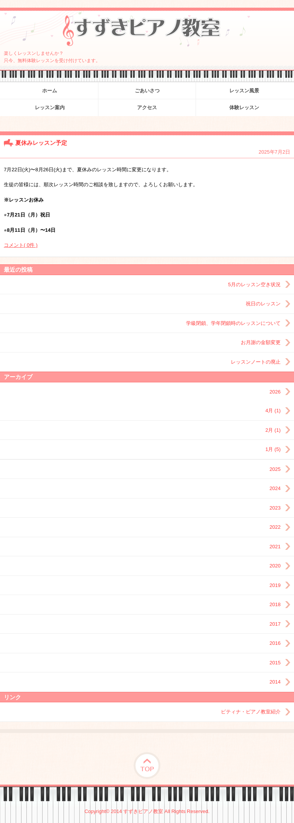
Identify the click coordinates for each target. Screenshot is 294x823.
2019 (275, 585)
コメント (21, 245)
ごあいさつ (147, 90)
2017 (275, 624)
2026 (275, 392)
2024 (275, 488)
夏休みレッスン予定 (41, 142)
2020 (275, 566)
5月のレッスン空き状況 (254, 284)
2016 (275, 643)
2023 (275, 508)
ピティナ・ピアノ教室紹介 (251, 712)
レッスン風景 (244, 90)
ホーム (49, 90)
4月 (273, 410)
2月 (273, 430)
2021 (275, 546)
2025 (275, 469)
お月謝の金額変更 (261, 342)
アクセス (147, 107)
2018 (275, 604)
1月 (273, 449)
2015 (275, 663)
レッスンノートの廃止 (256, 362)
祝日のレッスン (263, 304)
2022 (275, 527)
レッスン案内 (50, 107)
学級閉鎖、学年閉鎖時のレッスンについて (233, 323)
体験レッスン (244, 107)
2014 (275, 682)
